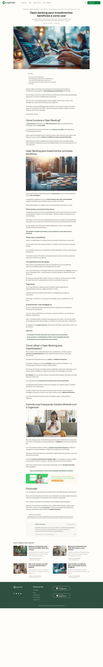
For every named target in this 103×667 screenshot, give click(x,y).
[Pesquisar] (86, 2)
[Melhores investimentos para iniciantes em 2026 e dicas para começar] (20, 634)
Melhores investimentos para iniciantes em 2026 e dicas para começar (38, 631)
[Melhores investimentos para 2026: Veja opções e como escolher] (60, 634)
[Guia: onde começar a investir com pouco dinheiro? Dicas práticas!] (20, 651)
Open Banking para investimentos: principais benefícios (41, 78)
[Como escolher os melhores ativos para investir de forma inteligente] (60, 651)
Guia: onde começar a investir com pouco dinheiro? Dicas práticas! (38, 649)
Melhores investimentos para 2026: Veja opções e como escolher (77, 631)
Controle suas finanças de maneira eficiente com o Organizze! (42, 82)
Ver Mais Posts (71, 607)
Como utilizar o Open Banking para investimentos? (40, 80)
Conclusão (31, 83)
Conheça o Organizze (91, 3)
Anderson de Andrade (40, 607)
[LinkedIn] (75, 617)
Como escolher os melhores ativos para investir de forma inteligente (77, 649)
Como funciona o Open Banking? (36, 77)
